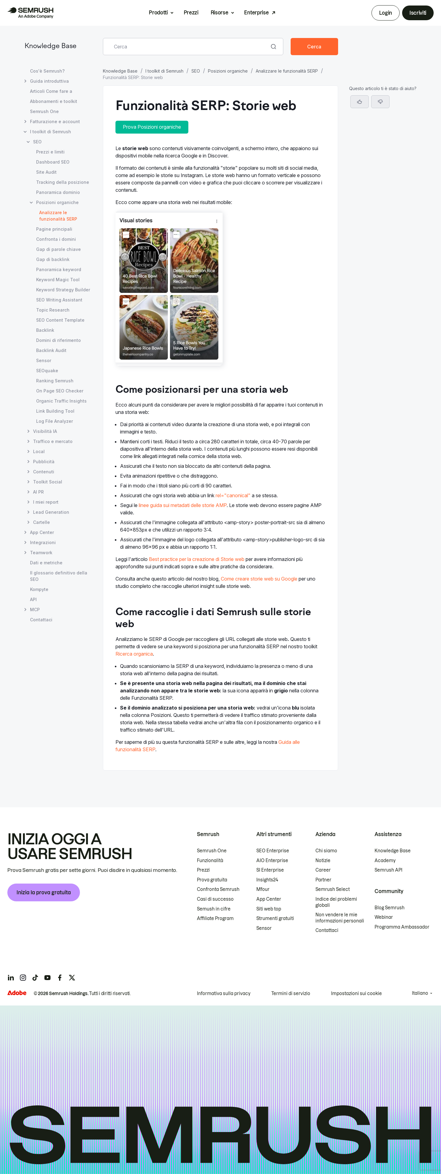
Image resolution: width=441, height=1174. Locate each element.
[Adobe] (16, 992)
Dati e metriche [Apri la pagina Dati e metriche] (46, 562)
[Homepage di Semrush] (30, 12)
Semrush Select (332, 889)
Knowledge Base (50, 46)
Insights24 (267, 879)
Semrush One (212, 850)
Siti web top (268, 909)
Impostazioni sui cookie (356, 993)
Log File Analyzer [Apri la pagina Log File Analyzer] (54, 421)
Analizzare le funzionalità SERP (287, 71)
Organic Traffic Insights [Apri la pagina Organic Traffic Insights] (61, 400)
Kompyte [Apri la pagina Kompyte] (39, 589)
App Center (268, 899)
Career (323, 870)
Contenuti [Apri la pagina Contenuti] (43, 471)
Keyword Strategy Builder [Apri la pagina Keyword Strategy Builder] (63, 289)
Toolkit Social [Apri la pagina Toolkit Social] (47, 482)
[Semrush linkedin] (11, 977)
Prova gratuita (212, 879)
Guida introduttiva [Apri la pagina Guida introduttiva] (49, 81)
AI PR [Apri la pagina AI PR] (38, 492)
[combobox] (186, 46)
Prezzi (191, 12)
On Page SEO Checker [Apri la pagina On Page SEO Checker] (59, 390)
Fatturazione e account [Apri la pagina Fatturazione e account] (55, 121)
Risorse (219, 12)
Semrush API (388, 870)
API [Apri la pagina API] (33, 599)
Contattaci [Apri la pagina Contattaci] (41, 619)
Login (385, 13)
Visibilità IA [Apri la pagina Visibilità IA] (45, 431)
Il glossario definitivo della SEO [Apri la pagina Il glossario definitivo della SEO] (58, 576)
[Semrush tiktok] (35, 977)
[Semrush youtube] (47, 977)
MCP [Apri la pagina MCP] (35, 609)
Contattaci (326, 930)
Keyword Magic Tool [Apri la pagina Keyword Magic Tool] (58, 279)
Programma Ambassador (402, 927)
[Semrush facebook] (60, 977)
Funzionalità (210, 860)
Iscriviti (417, 13)
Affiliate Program (215, 918)
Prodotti (158, 12)
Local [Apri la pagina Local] (39, 451)
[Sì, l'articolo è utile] (359, 101)
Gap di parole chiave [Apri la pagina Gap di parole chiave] (58, 249)
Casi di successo (215, 899)
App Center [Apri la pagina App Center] (42, 532)
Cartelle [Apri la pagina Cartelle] (41, 522)
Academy (385, 860)
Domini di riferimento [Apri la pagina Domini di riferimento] (58, 340)
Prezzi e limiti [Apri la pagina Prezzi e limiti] (50, 151)
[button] (380, 101)
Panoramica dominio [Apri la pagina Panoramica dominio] (58, 192)
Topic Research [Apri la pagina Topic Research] (53, 309)
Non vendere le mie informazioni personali (339, 917)
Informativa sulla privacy (224, 993)
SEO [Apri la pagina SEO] (37, 141)
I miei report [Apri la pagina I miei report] (45, 502)
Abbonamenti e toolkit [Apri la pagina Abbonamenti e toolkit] (53, 101)
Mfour (263, 889)
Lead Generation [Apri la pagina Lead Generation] (51, 512)
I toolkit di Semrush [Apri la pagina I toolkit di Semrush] (50, 131)
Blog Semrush (390, 907)
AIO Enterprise (272, 860)
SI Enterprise (270, 870)
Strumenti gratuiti (275, 918)
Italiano (420, 993)
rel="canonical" (233, 495)
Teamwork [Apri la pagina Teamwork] (41, 552)
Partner (323, 879)
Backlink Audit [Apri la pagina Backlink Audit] (51, 350)
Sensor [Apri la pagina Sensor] (43, 360)
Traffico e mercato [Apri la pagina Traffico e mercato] (53, 441)
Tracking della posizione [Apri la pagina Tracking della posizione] (62, 182)
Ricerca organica (134, 654)
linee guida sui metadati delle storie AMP (183, 505)
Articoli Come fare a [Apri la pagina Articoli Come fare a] (51, 91)
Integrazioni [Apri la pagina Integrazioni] (43, 542)
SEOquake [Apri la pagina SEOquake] (47, 370)
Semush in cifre (214, 909)
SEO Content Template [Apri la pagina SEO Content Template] (60, 320)
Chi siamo (326, 850)
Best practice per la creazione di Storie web (196, 559)
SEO (195, 71)
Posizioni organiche (228, 71)
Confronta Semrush (218, 889)
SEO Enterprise (272, 850)
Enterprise (256, 12)
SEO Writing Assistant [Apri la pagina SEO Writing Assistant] (59, 299)
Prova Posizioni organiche (152, 127)
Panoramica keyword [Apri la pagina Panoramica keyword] (58, 269)
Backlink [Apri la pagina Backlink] (45, 330)
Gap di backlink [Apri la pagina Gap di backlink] (53, 259)
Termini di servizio (290, 993)
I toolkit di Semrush (164, 71)
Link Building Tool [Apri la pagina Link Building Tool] (55, 411)
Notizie (322, 860)
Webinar (384, 917)
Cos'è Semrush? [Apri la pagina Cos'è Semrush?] (47, 71)
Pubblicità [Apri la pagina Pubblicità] (44, 461)
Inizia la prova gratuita (44, 892)
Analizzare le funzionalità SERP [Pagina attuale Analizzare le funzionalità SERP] (58, 216)
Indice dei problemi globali (336, 902)
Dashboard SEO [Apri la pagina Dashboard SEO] (53, 162)
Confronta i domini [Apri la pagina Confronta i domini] (56, 239)
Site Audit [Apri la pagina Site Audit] (46, 172)
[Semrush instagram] (23, 977)
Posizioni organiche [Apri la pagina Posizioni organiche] (57, 202)
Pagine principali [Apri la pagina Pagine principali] (54, 229)
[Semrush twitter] (72, 977)
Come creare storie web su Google (259, 579)
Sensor (264, 928)
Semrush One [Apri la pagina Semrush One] (44, 111)
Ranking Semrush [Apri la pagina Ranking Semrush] (55, 380)
